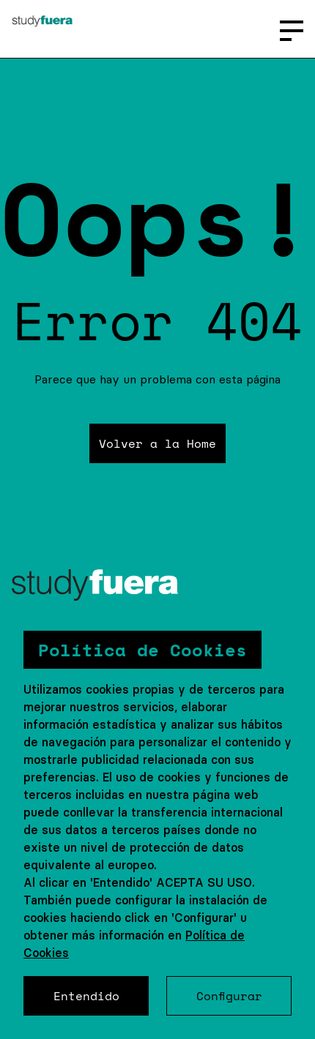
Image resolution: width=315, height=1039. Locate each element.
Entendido (86, 996)
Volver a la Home (157, 443)
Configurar (229, 996)
